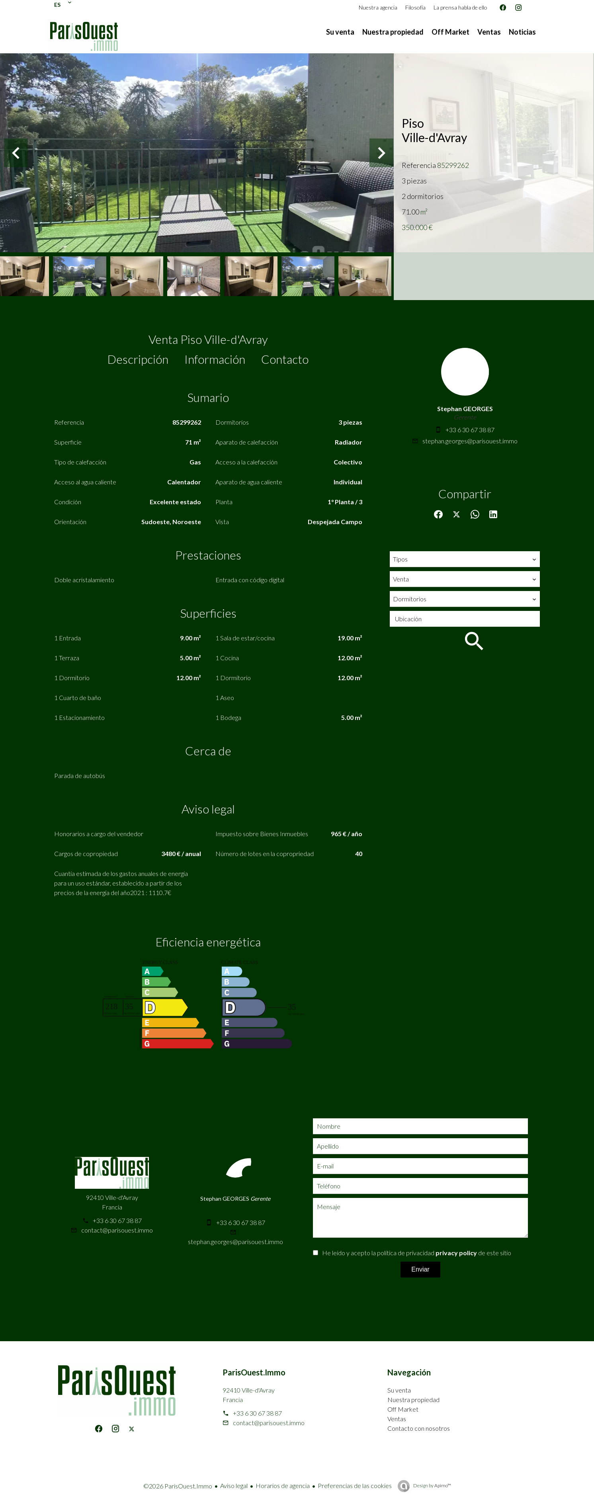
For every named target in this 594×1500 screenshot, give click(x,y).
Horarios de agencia (283, 1485)
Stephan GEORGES (465, 408)
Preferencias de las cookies (355, 1485)
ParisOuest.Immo (254, 1372)
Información (214, 359)
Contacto (285, 359)
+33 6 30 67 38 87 (470, 429)
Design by (431, 1485)
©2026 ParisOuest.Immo (177, 1486)
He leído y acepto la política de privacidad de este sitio (416, 1252)
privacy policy (456, 1252)
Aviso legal (234, 1485)
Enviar (420, 1269)
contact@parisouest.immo (117, 1230)
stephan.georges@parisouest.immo (470, 441)
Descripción (137, 359)
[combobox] (465, 559)
